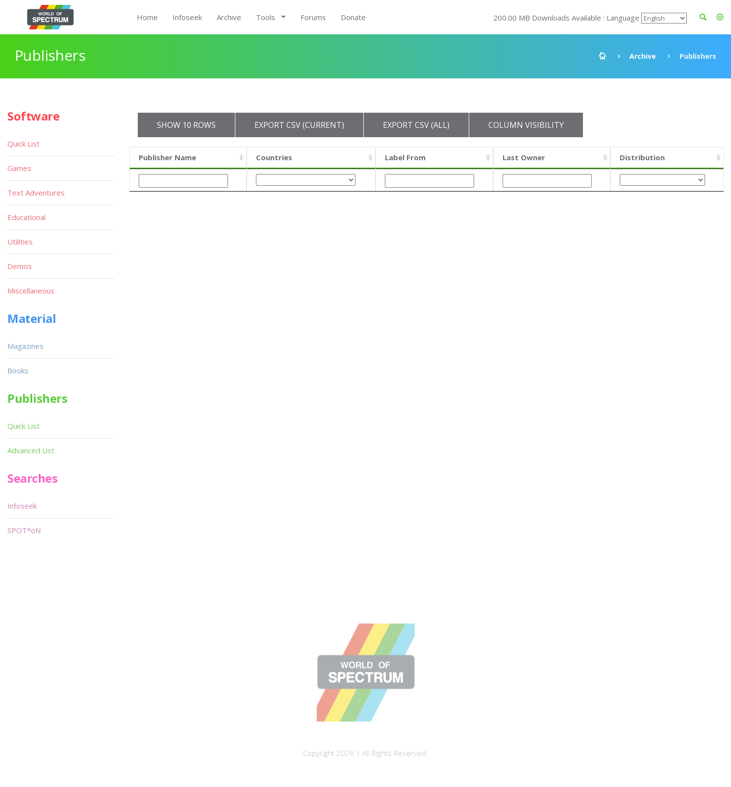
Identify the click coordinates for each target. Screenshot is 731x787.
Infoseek (187, 17)
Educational (26, 217)
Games (19, 168)
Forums (313, 17)
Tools (265, 17)
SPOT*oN (24, 530)
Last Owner (524, 157)
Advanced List (30, 450)
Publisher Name (167, 157)
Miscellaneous (30, 290)
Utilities (20, 241)
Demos (19, 266)
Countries (274, 157)
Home (147, 17)
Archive (229, 17)
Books (17, 370)
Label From (405, 157)
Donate (353, 17)
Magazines (25, 346)
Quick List (23, 143)
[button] (720, 17)
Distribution (642, 157)
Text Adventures (36, 192)
